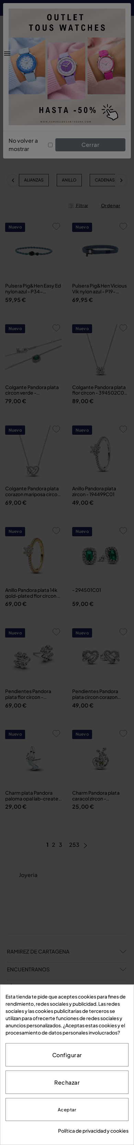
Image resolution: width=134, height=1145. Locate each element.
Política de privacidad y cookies (93, 1131)
